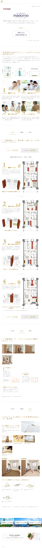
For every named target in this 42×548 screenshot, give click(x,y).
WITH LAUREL (4, 537)
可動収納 (21, 132)
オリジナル (35, 6)
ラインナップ (4, 517)
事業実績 (3, 527)
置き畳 (30, 132)
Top (32, 6)
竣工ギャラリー (4, 520)
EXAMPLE (12, 331)
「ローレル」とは (4, 513)
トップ (3, 510)
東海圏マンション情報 (5, 535)
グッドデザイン (4, 539)
